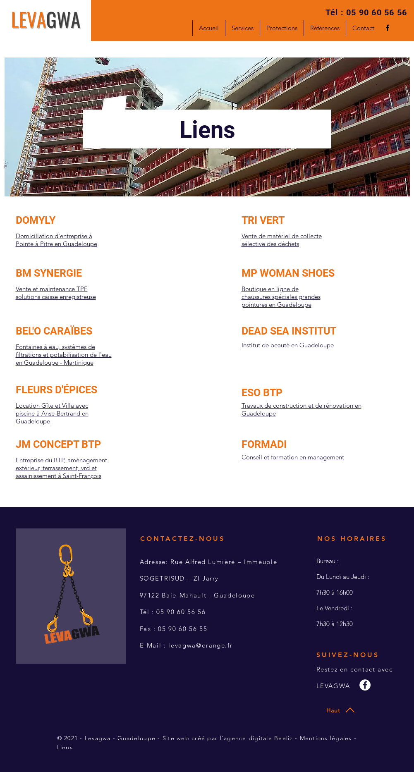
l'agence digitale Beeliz (256, 738)
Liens (65, 747)
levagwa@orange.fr (200, 645)
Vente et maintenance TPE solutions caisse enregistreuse (56, 293)
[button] (242, 28)
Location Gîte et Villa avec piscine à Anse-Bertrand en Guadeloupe (52, 413)
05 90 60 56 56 (376, 12)
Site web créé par (191, 738)
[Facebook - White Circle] (365, 685)
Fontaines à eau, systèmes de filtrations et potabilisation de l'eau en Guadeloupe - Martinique (64, 354)
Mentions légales (326, 738)
